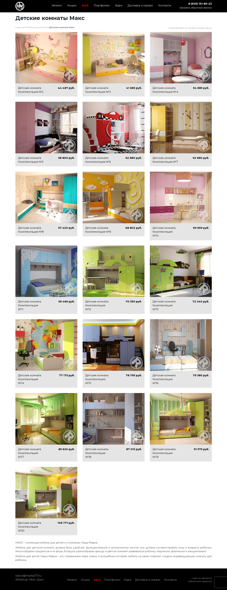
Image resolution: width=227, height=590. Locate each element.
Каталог (57, 5)
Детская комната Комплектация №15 (96, 379)
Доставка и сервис (140, 5)
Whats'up (21, 579)
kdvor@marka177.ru (28, 575)
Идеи (118, 5)
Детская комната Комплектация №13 (164, 305)
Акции (71, 5)
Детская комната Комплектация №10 (164, 231)
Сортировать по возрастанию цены (190, 27)
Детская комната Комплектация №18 (96, 453)
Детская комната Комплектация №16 (164, 379)
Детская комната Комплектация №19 (164, 453)
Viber (32, 579)
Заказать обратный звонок (196, 7)
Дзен (40, 579)
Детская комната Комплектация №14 (29, 379)
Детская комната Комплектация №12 (96, 305)
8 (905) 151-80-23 (200, 3)
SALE (85, 5)
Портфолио (102, 5)
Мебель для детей (37, 27)
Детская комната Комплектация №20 (29, 526)
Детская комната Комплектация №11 (29, 305)
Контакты (164, 5)
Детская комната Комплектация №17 (29, 453)
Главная (19, 27)
